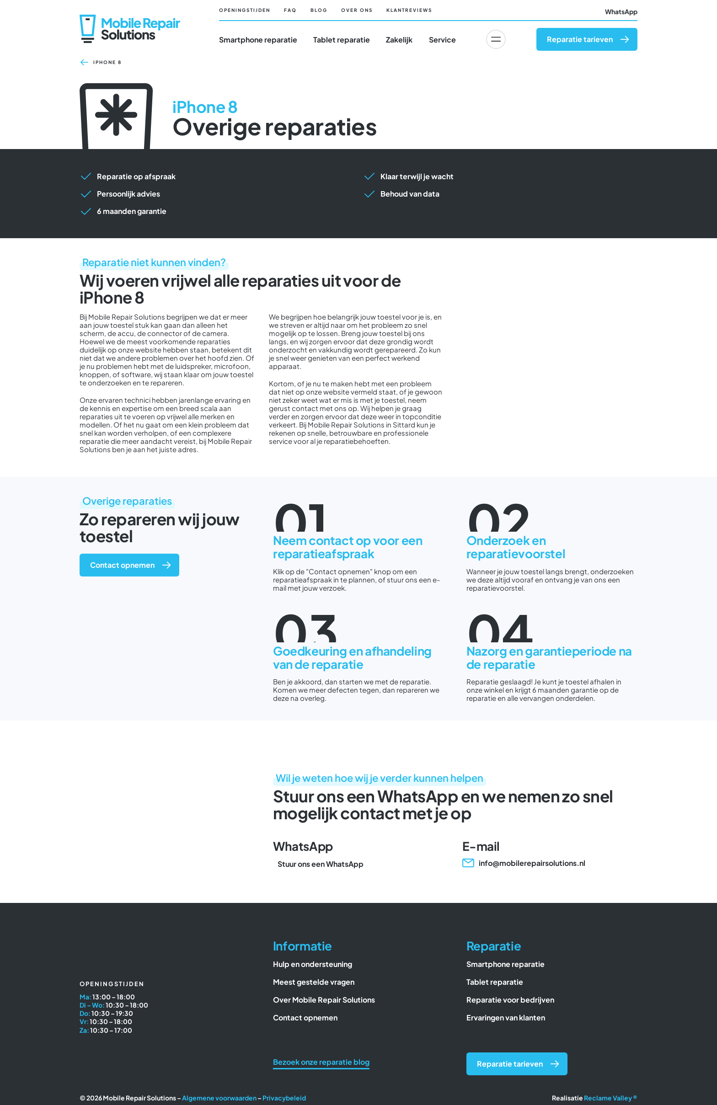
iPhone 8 (107, 64)
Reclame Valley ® (610, 1099)
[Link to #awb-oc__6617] (495, 39)
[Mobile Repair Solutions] (130, 19)
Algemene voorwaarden (219, 1099)
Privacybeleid (284, 1099)
